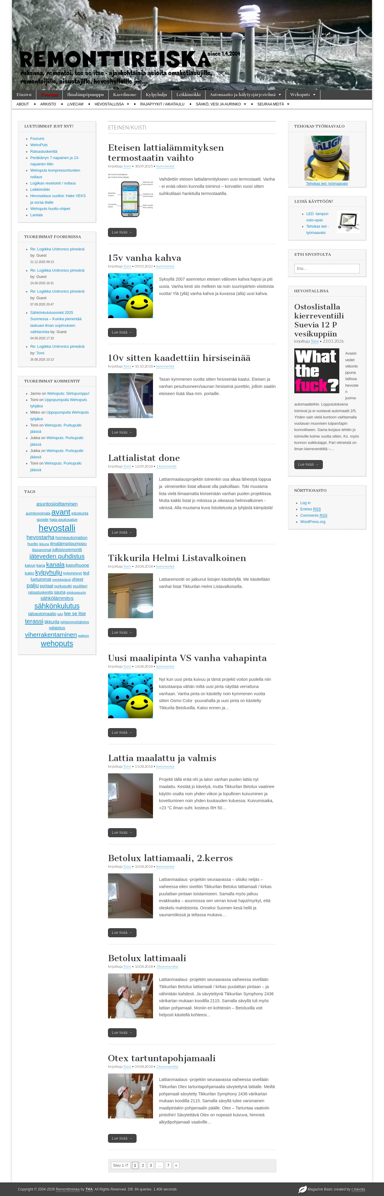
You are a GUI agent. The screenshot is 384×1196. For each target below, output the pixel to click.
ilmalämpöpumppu (68, 543)
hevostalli (57, 528)
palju (33, 585)
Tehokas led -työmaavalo (327, 161)
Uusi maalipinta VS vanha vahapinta (187, 658)
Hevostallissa (109, 104)
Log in (305, 503)
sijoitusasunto (76, 592)
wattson (83, 635)
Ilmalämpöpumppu (85, 94)
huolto (32, 544)
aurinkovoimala (38, 513)
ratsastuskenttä (40, 592)
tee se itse (75, 613)
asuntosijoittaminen (56, 503)
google (43, 519)
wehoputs (57, 643)
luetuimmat (41, 579)
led (86, 572)
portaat (46, 585)
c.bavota (358, 1189)
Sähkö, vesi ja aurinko (218, 104)
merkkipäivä (61, 579)
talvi (60, 614)
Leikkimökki (188, 94)
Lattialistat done (144, 458)
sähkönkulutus (57, 606)
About (22, 104)
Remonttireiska (68, 1189)
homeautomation (72, 537)
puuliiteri (80, 586)
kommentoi (165, 166)
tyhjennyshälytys (75, 622)
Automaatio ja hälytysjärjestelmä (243, 94)
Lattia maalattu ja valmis (162, 758)
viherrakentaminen (51, 634)
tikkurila (51, 621)
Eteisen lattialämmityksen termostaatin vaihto (166, 152)
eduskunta (79, 513)
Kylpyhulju (156, 94)
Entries (310, 509)
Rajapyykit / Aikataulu (162, 104)
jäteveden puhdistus (57, 556)
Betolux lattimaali (147, 958)
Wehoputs (300, 94)
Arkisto (48, 104)
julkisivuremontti (67, 549)
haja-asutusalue (63, 519)
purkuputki (63, 586)
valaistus (57, 627)
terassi (34, 621)
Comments (313, 515)
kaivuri (30, 565)
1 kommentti (166, 466)
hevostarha (41, 537)
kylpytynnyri (72, 573)
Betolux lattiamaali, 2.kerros (170, 858)
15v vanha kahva (144, 257)
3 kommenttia (167, 966)
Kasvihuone (124, 94)
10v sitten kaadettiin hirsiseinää (179, 358)
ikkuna (44, 544)
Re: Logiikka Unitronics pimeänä (57, 249)
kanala (55, 564)
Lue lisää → (122, 232)
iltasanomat (41, 550)
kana (41, 565)
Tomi (40, 353)
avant (60, 512)
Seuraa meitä (270, 104)
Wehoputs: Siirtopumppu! (68, 393)
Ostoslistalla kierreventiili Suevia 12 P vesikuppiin (319, 320)
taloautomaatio (42, 613)
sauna (60, 592)
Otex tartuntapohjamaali (162, 1058)
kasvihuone (77, 565)
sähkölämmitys (57, 598)
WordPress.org (313, 522)
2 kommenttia (167, 1066)
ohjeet (77, 579)
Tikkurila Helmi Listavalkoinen (177, 558)
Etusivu (24, 94)
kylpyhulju (48, 572)
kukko (29, 573)
